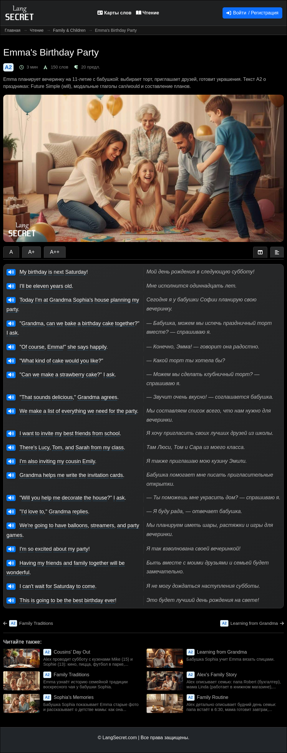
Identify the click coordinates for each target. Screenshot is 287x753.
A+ (31, 252)
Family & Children (69, 30)
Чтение (37, 30)
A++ (54, 252)
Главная (12, 30)
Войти (252, 12)
